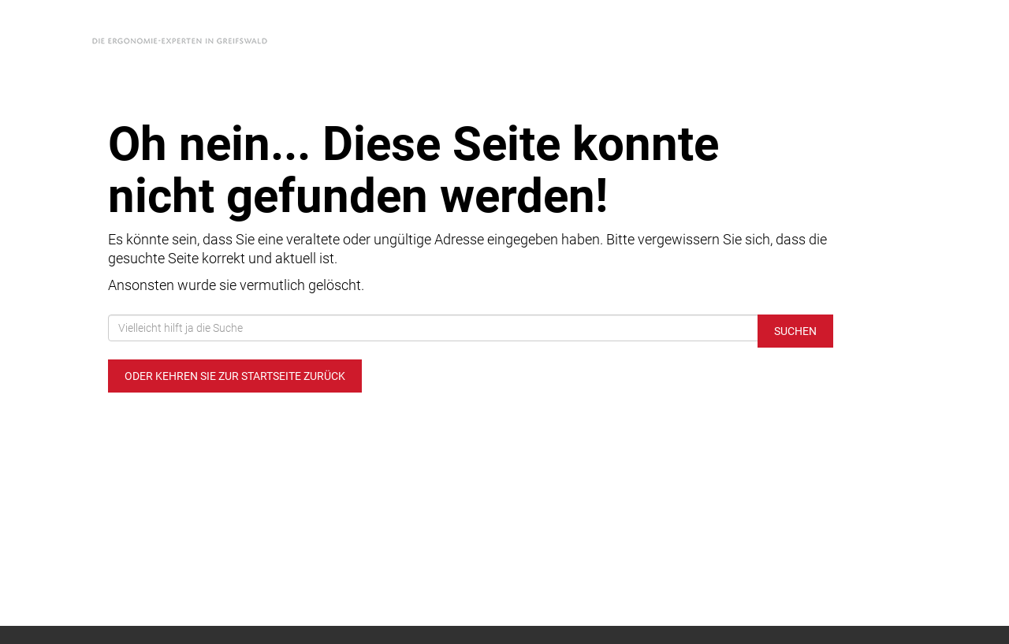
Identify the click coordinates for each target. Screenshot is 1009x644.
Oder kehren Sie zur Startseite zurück (235, 376)
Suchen (795, 331)
